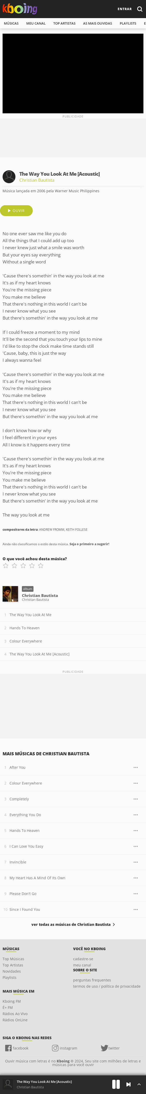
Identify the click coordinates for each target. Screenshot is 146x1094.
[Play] (116, 1084)
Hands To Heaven (25, 627)
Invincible (18, 862)
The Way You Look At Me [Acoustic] (40, 654)
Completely (19, 798)
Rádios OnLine (15, 1019)
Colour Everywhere (26, 641)
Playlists (9, 977)
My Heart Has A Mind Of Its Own (37, 877)
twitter (114, 1048)
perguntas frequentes (92, 980)
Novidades (12, 971)
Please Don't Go (23, 893)
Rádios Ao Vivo (15, 1013)
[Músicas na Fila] (138, 1084)
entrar (125, 9)
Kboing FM (12, 1001)
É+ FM (8, 1007)
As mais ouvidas (97, 23)
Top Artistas (13, 965)
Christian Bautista (36, 180)
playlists (128, 23)
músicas (11, 23)
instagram (68, 1048)
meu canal (36, 23)
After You (17, 767)
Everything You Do (25, 814)
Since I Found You (25, 909)
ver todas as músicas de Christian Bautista (71, 924)
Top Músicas (13, 958)
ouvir (19, 210)
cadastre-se (83, 958)
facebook (20, 1048)
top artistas (64, 23)
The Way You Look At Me (30, 614)
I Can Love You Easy (26, 846)
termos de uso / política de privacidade (107, 986)
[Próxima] (128, 1084)
